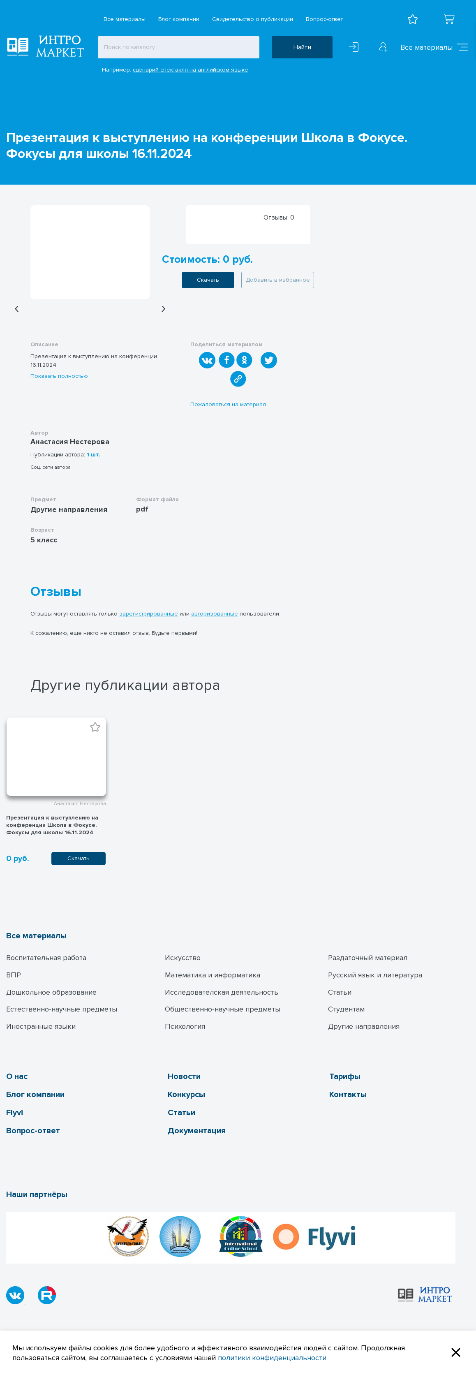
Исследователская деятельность (221, 992)
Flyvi (14, 1113)
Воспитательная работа (46, 957)
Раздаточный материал (367, 957)
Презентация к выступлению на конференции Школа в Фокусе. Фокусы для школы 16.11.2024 (52, 825)
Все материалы (125, 19)
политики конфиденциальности (272, 1357)
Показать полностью (59, 376)
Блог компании (178, 19)
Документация (197, 1131)
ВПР (13, 974)
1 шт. (93, 454)
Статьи (339, 992)
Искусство (183, 957)
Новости (184, 1076)
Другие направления (364, 1026)
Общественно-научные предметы (222, 1009)
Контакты (348, 1095)
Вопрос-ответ (324, 19)
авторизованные (214, 613)
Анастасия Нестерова (69, 441)
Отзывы (55, 592)
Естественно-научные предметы (61, 1009)
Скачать (208, 279)
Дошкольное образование (51, 992)
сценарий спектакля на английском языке (190, 69)
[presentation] (16, 307)
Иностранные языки (41, 1026)
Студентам (346, 1009)
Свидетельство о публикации (252, 19)
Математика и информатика (212, 974)
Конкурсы (186, 1095)
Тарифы (344, 1076)
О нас (17, 1076)
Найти (302, 47)
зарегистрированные (148, 613)
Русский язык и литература (375, 974)
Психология (185, 1026)
